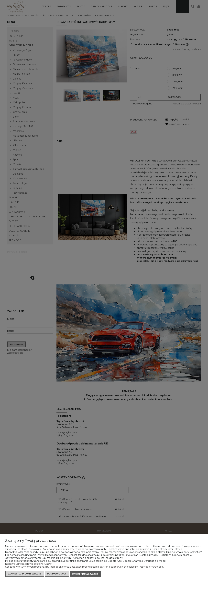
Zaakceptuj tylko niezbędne (24, 574)
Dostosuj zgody (56, 574)
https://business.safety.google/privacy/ (28, 564)
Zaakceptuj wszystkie (85, 574)
